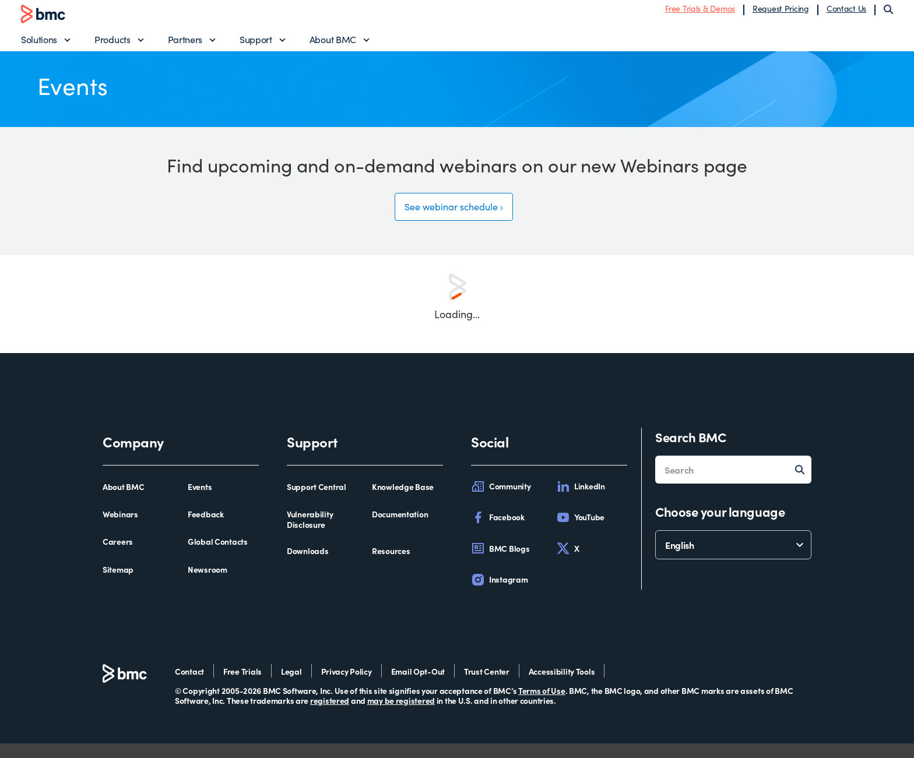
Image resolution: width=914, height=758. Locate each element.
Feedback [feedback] (206, 529)
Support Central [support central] (316, 501)
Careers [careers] (118, 556)
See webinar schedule (450, 218)
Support (256, 44)
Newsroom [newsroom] (207, 584)
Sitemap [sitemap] (118, 584)
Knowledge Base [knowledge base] (403, 501)
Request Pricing (781, 13)
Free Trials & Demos (700, 13)
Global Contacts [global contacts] (218, 556)
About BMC (333, 44)
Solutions (39, 44)
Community (500, 501)
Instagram (499, 594)
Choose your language (720, 526)
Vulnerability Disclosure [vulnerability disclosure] (310, 534)
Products (112, 44)
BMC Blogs (500, 563)
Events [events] (200, 501)
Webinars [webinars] (120, 529)
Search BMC (690, 451)
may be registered (401, 715)
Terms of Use (541, 705)
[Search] (888, 14)
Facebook (498, 532)
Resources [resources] (391, 565)
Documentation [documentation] (400, 529)
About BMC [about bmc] (123, 501)
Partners (185, 44)
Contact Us (846, 13)
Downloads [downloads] (307, 565)
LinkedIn (580, 501)
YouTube (580, 532)
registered (329, 715)
